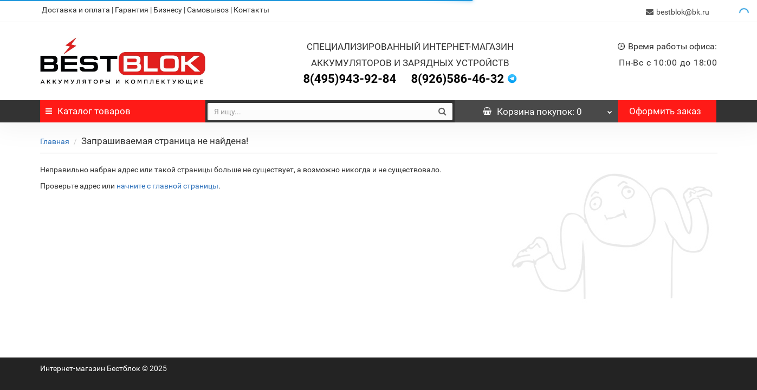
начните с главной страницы (167, 183)
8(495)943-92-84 (349, 76)
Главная (54, 139)
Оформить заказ (665, 108)
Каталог (88, 108)
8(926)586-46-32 (457, 76)
